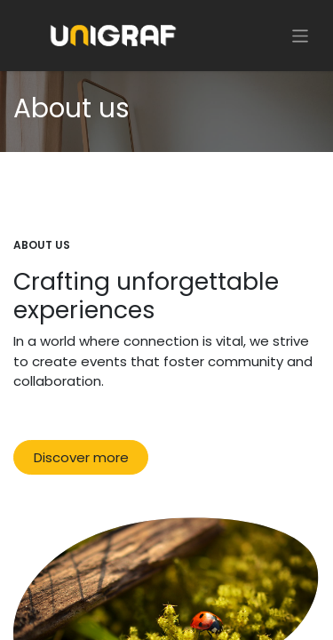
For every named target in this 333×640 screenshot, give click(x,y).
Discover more (81, 457)
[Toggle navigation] (301, 35)
